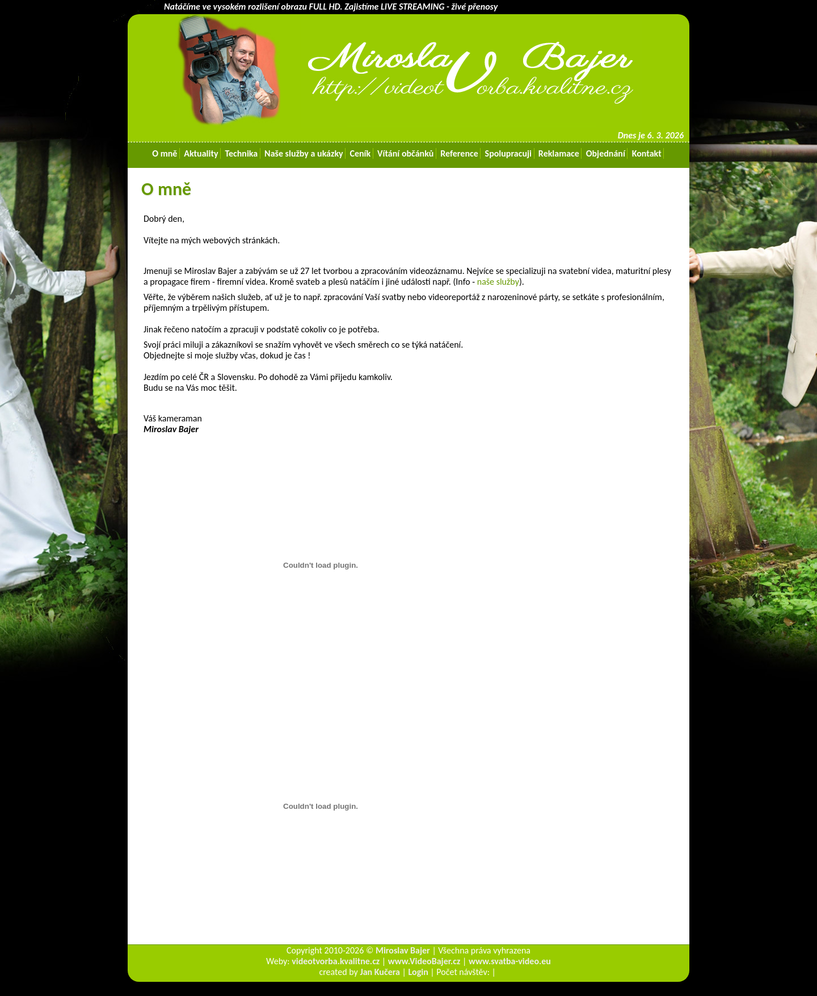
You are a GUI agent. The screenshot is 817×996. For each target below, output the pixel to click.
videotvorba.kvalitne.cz (336, 961)
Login (418, 972)
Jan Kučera (380, 972)
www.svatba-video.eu (510, 961)
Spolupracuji (508, 153)
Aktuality (201, 153)
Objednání (605, 153)
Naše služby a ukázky (303, 153)
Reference (460, 153)
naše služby (498, 281)
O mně (164, 153)
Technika (241, 153)
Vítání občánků (405, 153)
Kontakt (646, 153)
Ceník (360, 153)
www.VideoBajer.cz (424, 961)
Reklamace (558, 153)
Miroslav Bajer (403, 950)
